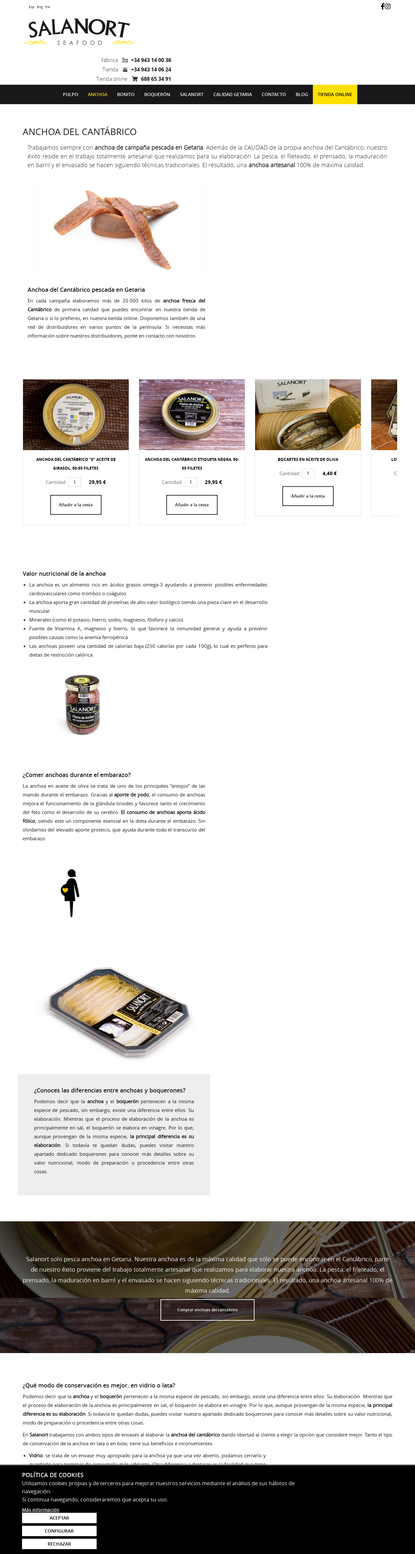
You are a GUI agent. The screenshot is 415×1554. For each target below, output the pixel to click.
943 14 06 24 (40, 1484)
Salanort (192, 59)
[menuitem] (70, 59)
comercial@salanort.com (56, 1454)
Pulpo (70, 59)
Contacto (274, 59)
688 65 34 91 (377, 41)
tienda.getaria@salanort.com (61, 1491)
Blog (302, 59)
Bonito (126, 59)
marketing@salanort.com (56, 1416)
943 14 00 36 (40, 1446)
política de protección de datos (268, 1444)
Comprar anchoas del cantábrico (207, 915)
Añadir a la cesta (76, 399)
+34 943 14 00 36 (372, 23)
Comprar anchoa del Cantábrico (63, 1150)
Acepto (220, 1444)
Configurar (355, 1528)
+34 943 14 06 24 (372, 32)
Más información (40, 1546)
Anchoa (97, 59)
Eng (39, 7)
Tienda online (335, 59)
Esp (31, 7)
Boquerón (157, 59)
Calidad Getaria (232, 59)
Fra (47, 7)
